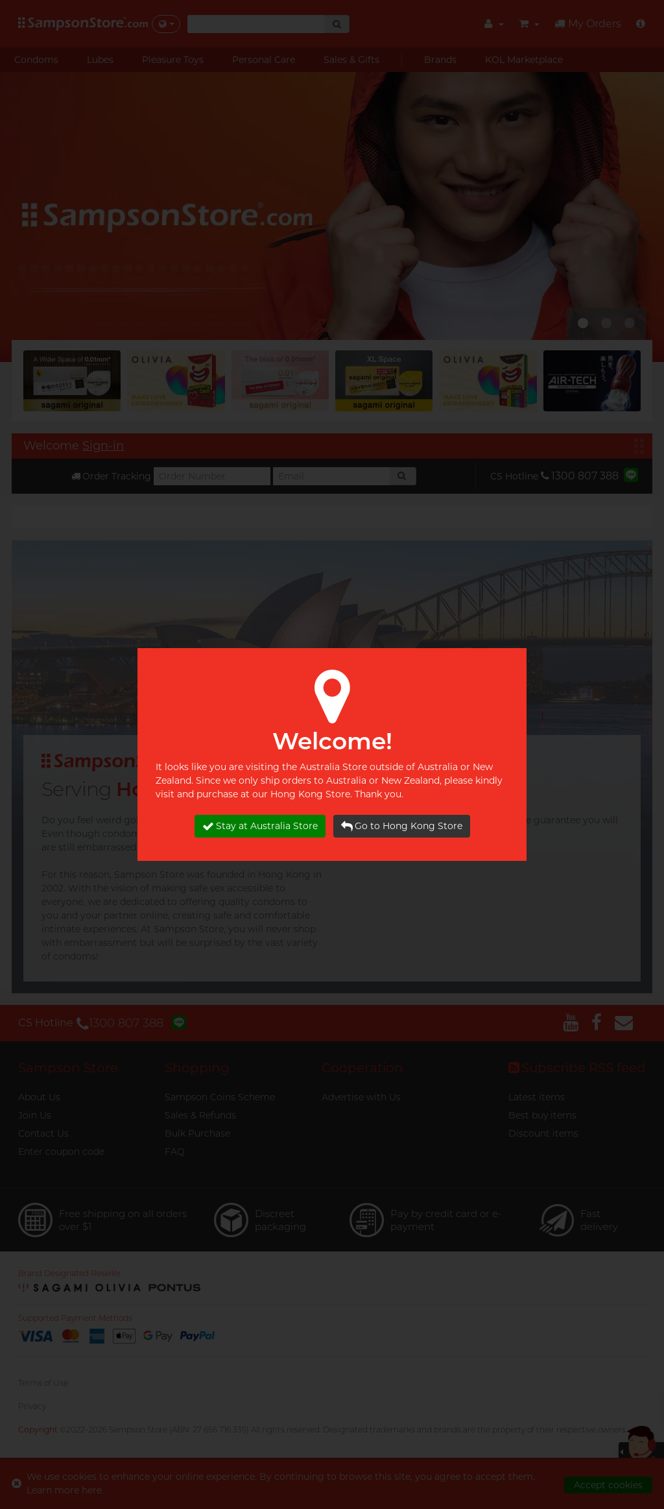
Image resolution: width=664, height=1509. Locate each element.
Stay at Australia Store (260, 826)
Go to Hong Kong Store (401, 826)
